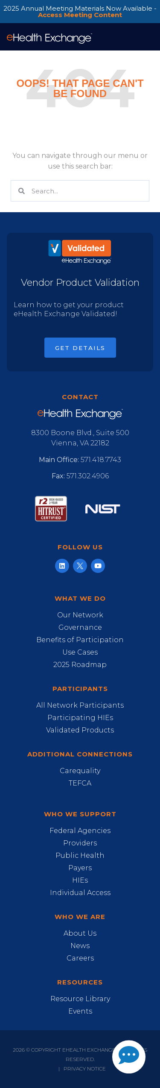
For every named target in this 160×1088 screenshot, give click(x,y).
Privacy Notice (85, 1068)
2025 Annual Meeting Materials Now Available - (80, 11)
